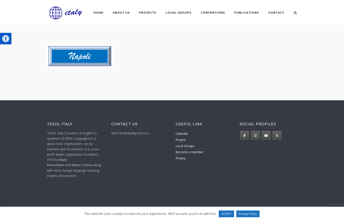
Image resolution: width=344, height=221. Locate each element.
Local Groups (185, 146)
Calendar (182, 133)
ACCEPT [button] (226, 214)
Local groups (178, 12)
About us (121, 12)
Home (98, 12)
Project (181, 140)
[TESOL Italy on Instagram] (255, 135)
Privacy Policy (248, 214)
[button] (5, 38)
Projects (147, 12)
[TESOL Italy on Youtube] (266, 135)
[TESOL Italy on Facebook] (244, 135)
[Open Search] (295, 13)
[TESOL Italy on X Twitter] (277, 135)
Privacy (181, 158)
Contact (276, 12)
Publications (246, 12)
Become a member (189, 152)
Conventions (213, 12)
